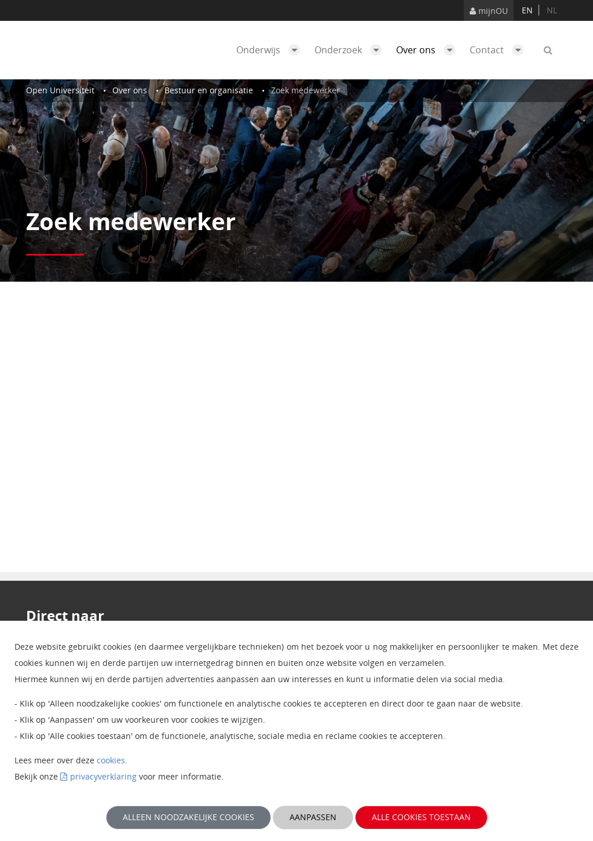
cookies (111, 760)
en (527, 10)
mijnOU (489, 10)
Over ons (428, 49)
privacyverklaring (103, 776)
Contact (499, 49)
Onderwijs (271, 49)
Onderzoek (350, 49)
